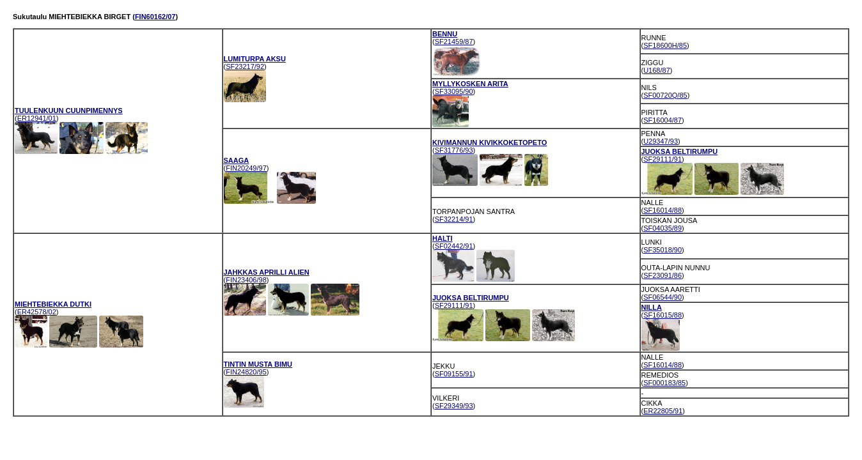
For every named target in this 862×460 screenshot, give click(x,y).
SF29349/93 (454, 406)
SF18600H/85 (665, 45)
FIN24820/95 (246, 372)
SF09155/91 (454, 374)
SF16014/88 (662, 210)
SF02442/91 (454, 246)
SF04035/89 (662, 228)
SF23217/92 (245, 66)
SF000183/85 (664, 383)
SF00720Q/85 (665, 95)
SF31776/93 (454, 150)
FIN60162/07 (155, 16)
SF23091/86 (662, 275)
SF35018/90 (662, 250)
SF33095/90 (454, 91)
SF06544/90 (662, 297)
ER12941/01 (36, 118)
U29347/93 (660, 141)
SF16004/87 (662, 120)
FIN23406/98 (246, 280)
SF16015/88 (662, 315)
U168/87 (656, 70)
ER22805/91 (662, 411)
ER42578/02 (36, 312)
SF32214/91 (454, 219)
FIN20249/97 (246, 168)
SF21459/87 (454, 41)
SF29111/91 (662, 159)
